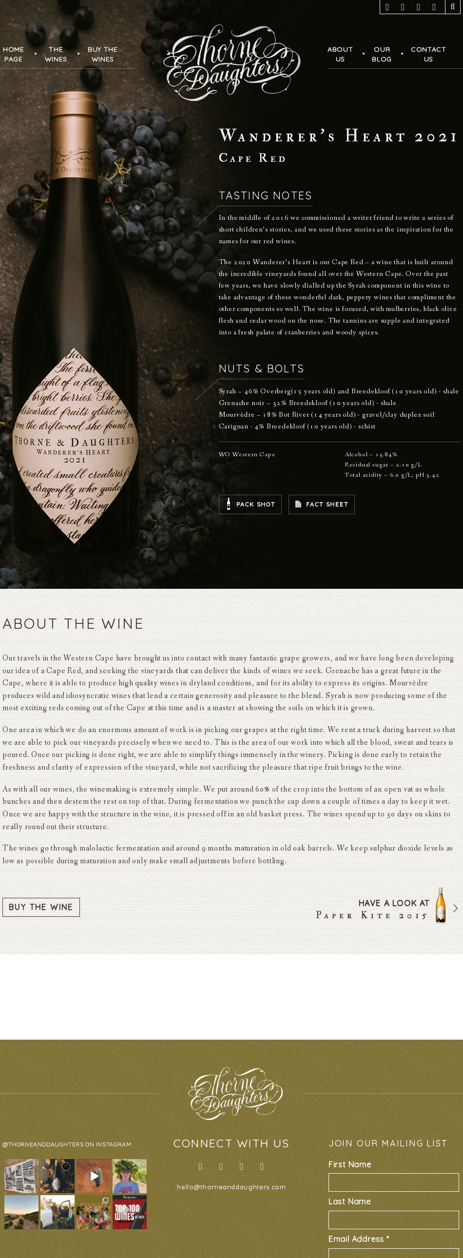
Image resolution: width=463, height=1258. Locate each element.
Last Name (349, 1201)
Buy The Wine (41, 907)
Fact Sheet (327, 504)
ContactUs (428, 54)
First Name (349, 1164)
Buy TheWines (103, 54)
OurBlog (382, 54)
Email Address (358, 1239)
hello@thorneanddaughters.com (231, 1187)
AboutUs (340, 54)
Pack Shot (255, 504)
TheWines (56, 54)
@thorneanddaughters (42, 1144)
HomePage (13, 54)
